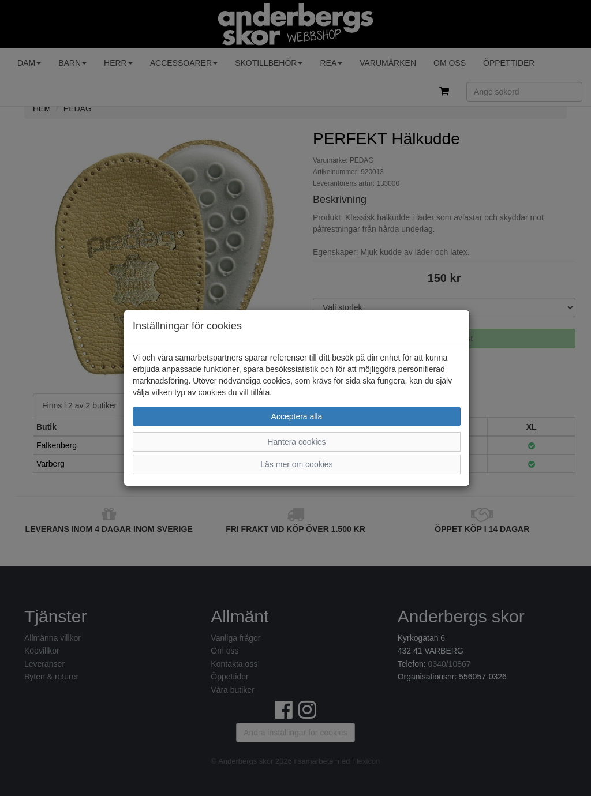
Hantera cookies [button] (296, 441)
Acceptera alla (297, 416)
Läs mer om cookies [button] (296, 464)
